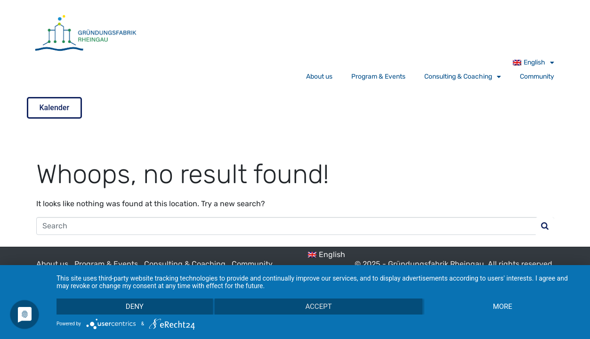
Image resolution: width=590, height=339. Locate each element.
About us (319, 77)
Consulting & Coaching (462, 77)
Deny (135, 306)
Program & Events (378, 77)
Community (537, 77)
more (502, 306)
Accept (318, 306)
